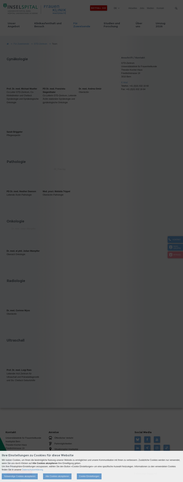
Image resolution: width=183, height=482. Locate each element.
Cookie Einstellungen (89, 476)
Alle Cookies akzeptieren (57, 476)
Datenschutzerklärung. (32, 469)
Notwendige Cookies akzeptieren (19, 476)
